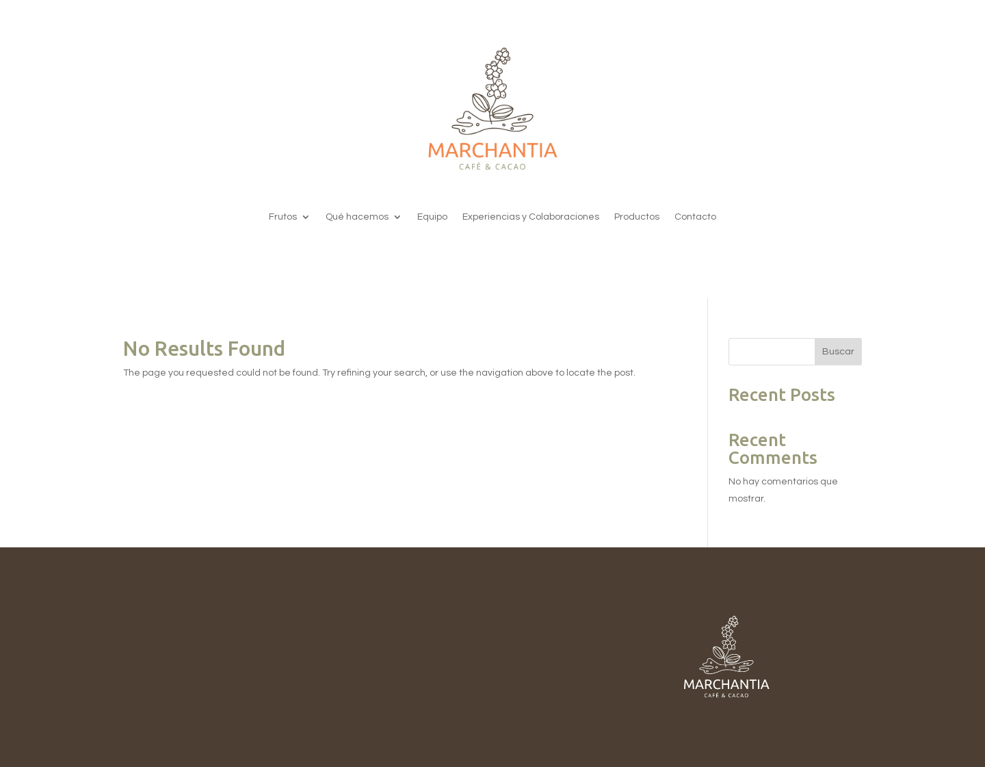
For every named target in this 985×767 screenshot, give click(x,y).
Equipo (432, 217)
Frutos (283, 217)
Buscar (838, 351)
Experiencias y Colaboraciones (530, 217)
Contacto (695, 217)
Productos (636, 217)
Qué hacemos (357, 217)
